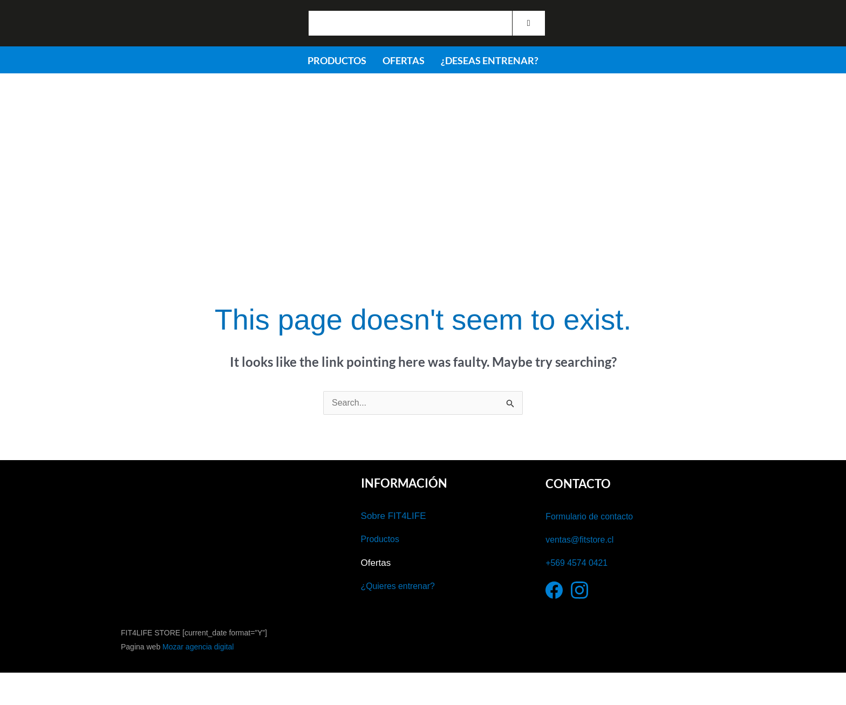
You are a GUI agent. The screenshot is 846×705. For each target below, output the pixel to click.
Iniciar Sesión (620, 29)
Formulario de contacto (592, 516)
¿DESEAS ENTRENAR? (489, 60)
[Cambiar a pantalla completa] (66, 683)
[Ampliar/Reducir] (21, 683)
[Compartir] (112, 683)
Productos (381, 539)
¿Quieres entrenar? (400, 586)
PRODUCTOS (337, 60)
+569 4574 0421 (578, 563)
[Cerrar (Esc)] (158, 683)
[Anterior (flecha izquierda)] (21, 699)
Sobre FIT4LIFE (393, 516)
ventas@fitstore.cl (581, 540)
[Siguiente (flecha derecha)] (66, 699)
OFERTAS (404, 60)
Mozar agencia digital (198, 646)
